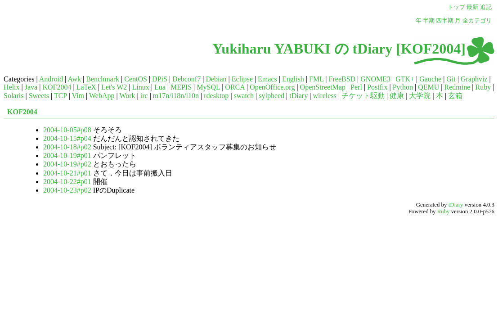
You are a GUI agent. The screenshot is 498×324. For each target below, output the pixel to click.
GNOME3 (375, 79)
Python (403, 87)
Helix (12, 87)
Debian (216, 79)
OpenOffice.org (272, 87)
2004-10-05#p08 (67, 130)
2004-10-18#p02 (67, 147)
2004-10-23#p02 (67, 190)
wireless (324, 95)
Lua (160, 87)
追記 (486, 7)
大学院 (420, 95)
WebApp (101, 95)
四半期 (444, 21)
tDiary (298, 95)
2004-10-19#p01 (67, 155)
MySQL (208, 87)
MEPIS (181, 87)
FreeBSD (342, 79)
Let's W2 (114, 87)
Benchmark (102, 79)
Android (51, 79)
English (293, 79)
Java (31, 87)
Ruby (483, 87)
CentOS (135, 79)
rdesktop (216, 95)
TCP (60, 95)
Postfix (377, 87)
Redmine (457, 87)
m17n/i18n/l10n (176, 95)
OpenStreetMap (322, 87)
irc (144, 95)
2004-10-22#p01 (67, 181)
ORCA (235, 87)
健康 (397, 95)
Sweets (39, 95)
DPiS (159, 79)
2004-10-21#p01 (67, 173)
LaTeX (86, 87)
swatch (244, 95)
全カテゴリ (477, 21)
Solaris (13, 95)
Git (450, 79)
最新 (472, 7)
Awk (74, 79)
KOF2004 (56, 87)
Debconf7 (186, 79)
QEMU (428, 87)
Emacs (267, 79)
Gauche (430, 79)
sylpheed (271, 95)
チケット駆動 (363, 95)
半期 (429, 21)
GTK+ (404, 79)
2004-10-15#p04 (67, 138)
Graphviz (474, 79)
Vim (78, 95)
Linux (140, 87)
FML (316, 79)
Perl (356, 87)
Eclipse (242, 79)
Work (127, 95)
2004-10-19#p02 (67, 164)
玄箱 (455, 95)
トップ (456, 7)
